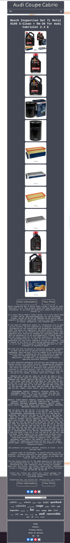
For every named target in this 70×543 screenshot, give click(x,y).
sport (34, 503)
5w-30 (31, 514)
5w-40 (36, 517)
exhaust (42, 517)
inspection (14, 510)
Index (35, 524)
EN (33, 536)
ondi (58, 506)
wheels (27, 502)
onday (44, 510)
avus (12, 514)
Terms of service (35, 533)
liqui (39, 502)
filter (50, 510)
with (60, 511)
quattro (47, 506)
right (36, 514)
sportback (56, 502)
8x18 (12, 506)
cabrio (13, 502)
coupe (39, 505)
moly (38, 510)
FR (38, 536)
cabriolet (21, 505)
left (27, 510)
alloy (26, 514)
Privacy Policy (35, 530)
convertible (54, 513)
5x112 (45, 502)
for (32, 509)
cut (16, 514)
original (23, 511)
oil (32, 517)
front (56, 510)
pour (28, 517)
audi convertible (31, 506)
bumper (20, 503)
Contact (35, 527)
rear (21, 514)
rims (53, 506)
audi (42, 513)
